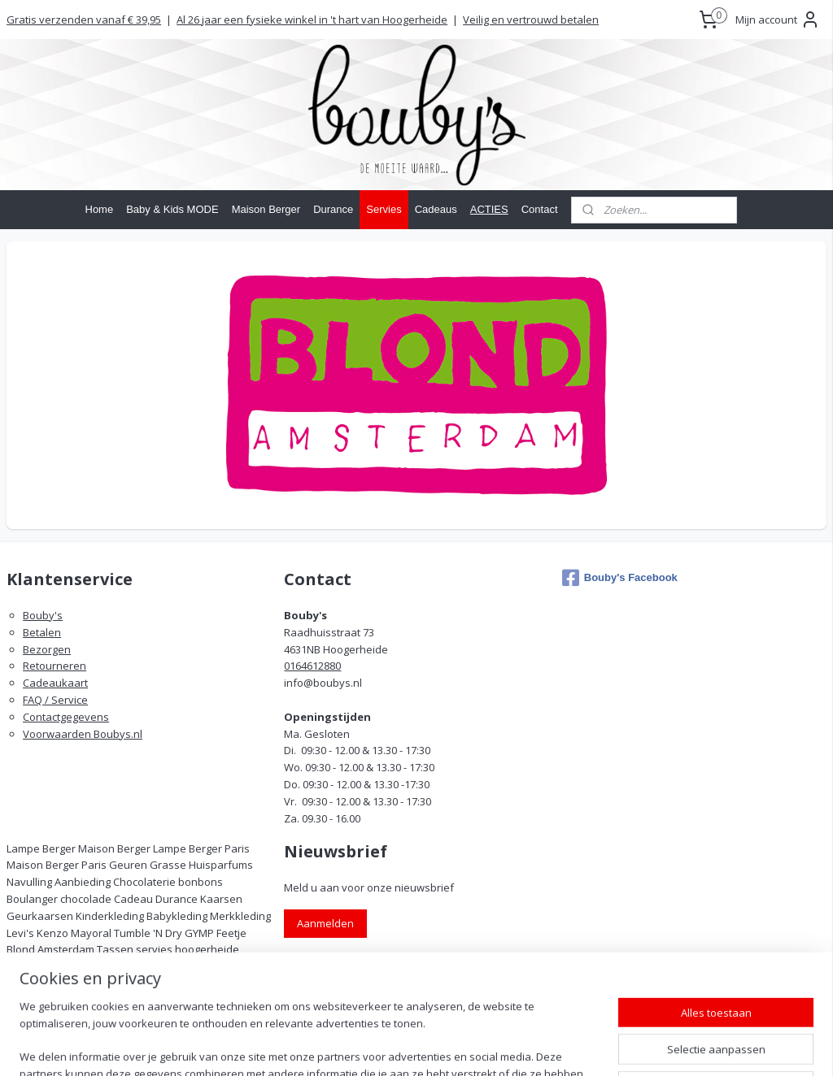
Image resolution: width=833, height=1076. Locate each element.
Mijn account (777, 19)
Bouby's (43, 615)
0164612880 (312, 665)
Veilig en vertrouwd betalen (531, 19)
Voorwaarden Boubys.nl (82, 734)
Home (99, 209)
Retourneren (54, 665)
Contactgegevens (66, 716)
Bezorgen (47, 649)
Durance (333, 209)
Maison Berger (266, 209)
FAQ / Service (55, 699)
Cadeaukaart (55, 682)
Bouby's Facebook (620, 578)
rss (490, 1046)
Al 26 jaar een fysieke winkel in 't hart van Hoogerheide (312, 19)
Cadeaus (436, 209)
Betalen (42, 632)
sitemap (455, 1046)
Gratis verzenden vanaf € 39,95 (84, 19)
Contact (539, 209)
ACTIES (489, 209)
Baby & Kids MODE (172, 209)
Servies (383, 209)
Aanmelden (325, 923)
